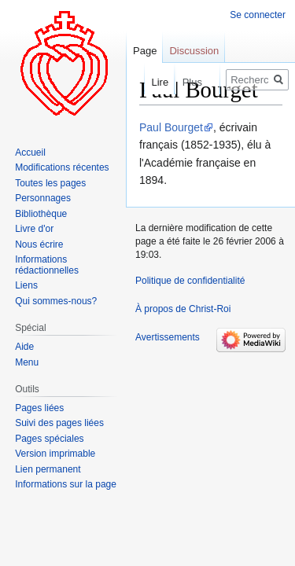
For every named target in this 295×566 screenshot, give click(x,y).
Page (145, 51)
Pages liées (39, 407)
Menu (27, 362)
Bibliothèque (41, 213)
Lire (150, 82)
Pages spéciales (49, 438)
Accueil (30, 152)
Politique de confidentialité (190, 280)
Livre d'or (34, 228)
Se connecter (258, 14)
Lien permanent (47, 469)
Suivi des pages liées (59, 422)
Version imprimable (55, 453)
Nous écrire (39, 244)
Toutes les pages (50, 183)
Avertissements (167, 337)
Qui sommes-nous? (56, 301)
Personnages (43, 198)
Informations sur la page (65, 484)
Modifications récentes (62, 167)
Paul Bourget (171, 127)
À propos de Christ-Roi (182, 308)
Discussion (194, 51)
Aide (24, 346)
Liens (26, 285)
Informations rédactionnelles (47, 265)
